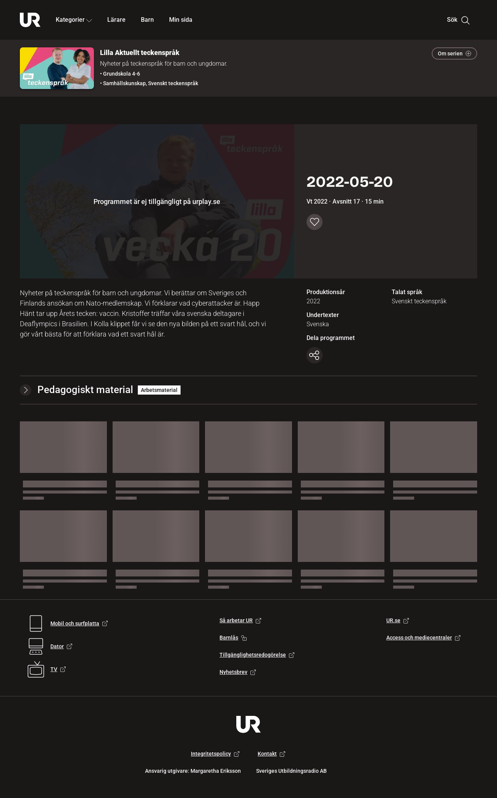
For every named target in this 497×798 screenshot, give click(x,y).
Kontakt (271, 754)
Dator (61, 646)
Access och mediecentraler (423, 638)
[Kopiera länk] (315, 355)
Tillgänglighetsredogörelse (256, 655)
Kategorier (74, 19)
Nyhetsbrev (237, 672)
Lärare (116, 19)
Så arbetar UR (240, 620)
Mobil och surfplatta (79, 623)
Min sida (180, 19)
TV (58, 669)
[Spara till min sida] (315, 222)
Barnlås (233, 638)
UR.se (397, 620)
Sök (458, 19)
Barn (147, 19)
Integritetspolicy (215, 754)
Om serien (454, 53)
